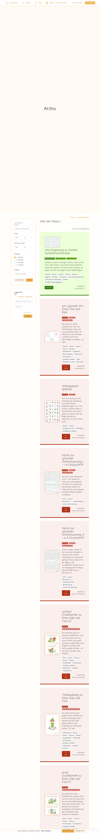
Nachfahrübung (78, 501)
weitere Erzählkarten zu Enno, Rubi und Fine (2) (71, 616)
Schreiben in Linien (68, 362)
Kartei (64, 499)
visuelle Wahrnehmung (69, 504)
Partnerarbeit (66, 663)
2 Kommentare (79, 368)
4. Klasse (20, 265)
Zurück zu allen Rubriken (79, 217)
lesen (78, 359)
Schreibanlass (66, 357)
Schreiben (72, 318)
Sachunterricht (49, 258)
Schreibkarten (66, 352)
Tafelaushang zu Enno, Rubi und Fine (72, 698)
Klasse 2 (61, 274)
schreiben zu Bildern (68, 359)
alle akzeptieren (68, 831)
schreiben (75, 668)
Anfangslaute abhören (70, 387)
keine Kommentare (78, 438)
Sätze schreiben (67, 320)
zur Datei (49, 287)
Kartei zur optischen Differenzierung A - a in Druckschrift (73, 533)
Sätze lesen (79, 362)
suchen (29, 280)
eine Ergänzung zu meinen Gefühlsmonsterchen (61, 251)
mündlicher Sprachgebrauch (53, 282)
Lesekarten (76, 352)
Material (47, 274)
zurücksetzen (19, 280)
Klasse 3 (68, 274)
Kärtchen (55, 277)
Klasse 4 (74, 274)
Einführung (76, 738)
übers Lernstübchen (56, 3)
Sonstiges (72, 395)
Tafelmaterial (66, 671)
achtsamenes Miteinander (53, 280)
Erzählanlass (66, 668)
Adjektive (48, 277)
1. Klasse (20, 257)
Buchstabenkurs (67, 473)
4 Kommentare (79, 289)
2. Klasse (20, 260)
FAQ (38, 3)
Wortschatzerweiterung (75, 277)
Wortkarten (63, 277)
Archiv (26, 3)
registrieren (77, 3)
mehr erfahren (46, 831)
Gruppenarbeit (66, 738)
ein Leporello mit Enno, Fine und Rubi (72, 309)
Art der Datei (19, 243)
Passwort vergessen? (25, 297)
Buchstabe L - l (67, 501)
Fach (16, 233)
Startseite (12, 2)
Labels (16, 270)
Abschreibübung (67, 354)
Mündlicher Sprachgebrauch (71, 629)
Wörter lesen (78, 354)
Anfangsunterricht (68, 428)
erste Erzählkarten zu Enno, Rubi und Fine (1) (71, 777)
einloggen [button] (90, 3)
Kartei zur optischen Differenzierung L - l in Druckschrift (73, 460)
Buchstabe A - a (67, 580)
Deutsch (65, 280)
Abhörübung (79, 428)
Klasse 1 (54, 274)
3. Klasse (20, 262)
